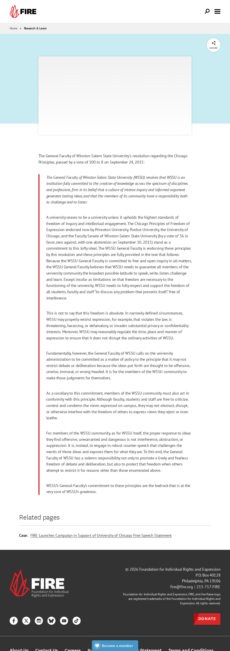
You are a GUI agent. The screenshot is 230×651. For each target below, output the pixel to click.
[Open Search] (207, 11)
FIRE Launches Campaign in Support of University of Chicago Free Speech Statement (101, 535)
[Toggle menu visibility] (217, 11)
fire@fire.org (181, 586)
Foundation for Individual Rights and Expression (179, 569)
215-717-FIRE (208, 586)
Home (13, 28)
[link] (24, 11)
